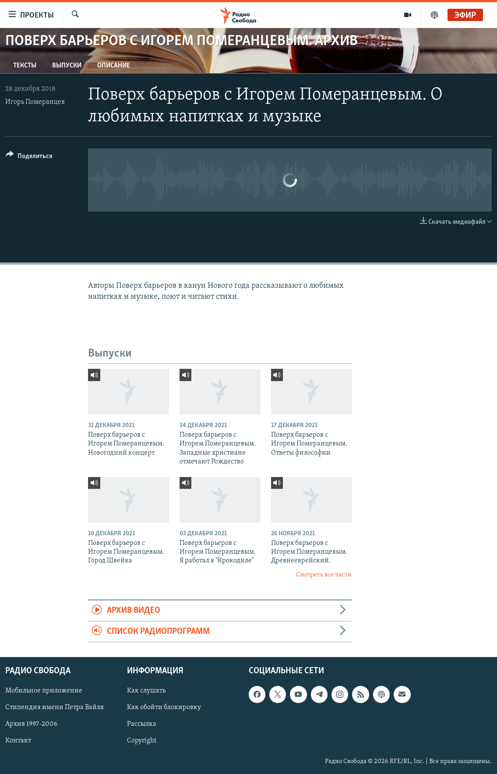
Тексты (24, 65)
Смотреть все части (324, 575)
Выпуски (66, 65)
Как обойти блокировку (164, 707)
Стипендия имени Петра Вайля (54, 707)
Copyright (141, 741)
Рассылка (141, 724)
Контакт (18, 741)
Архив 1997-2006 (31, 724)
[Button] (29, 157)
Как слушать (146, 690)
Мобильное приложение (43, 690)
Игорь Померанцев (35, 102)
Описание (113, 65)
